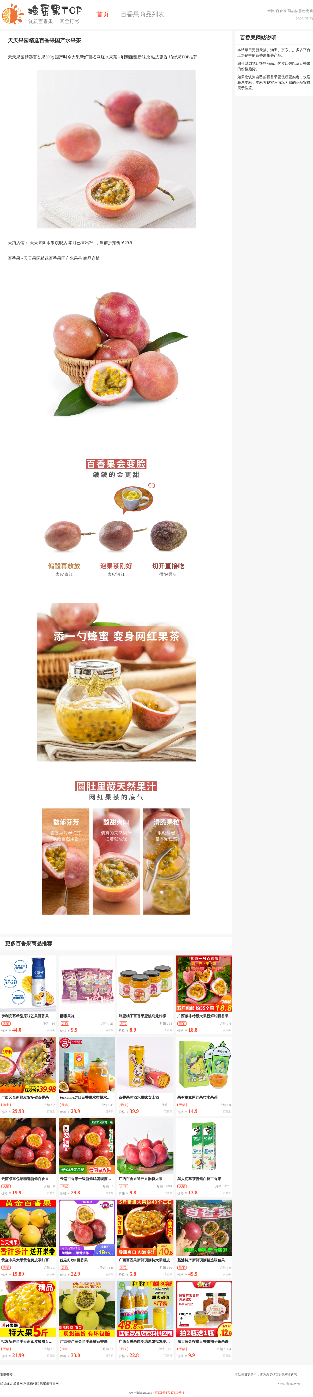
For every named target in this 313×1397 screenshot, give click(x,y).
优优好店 (6, 1383)
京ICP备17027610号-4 (169, 1392)
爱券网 (18, 1383)
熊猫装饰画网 (49, 1383)
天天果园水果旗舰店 (48, 242)
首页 (103, 14)
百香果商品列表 (142, 14)
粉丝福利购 (31, 1383)
